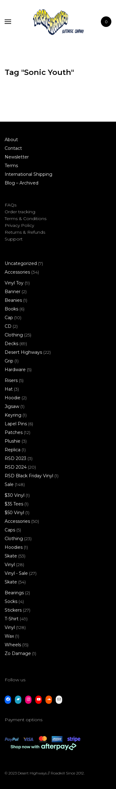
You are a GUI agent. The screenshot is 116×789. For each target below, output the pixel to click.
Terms (11, 165)
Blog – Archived (21, 183)
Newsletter (17, 157)
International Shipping (28, 174)
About (11, 139)
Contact (13, 148)
